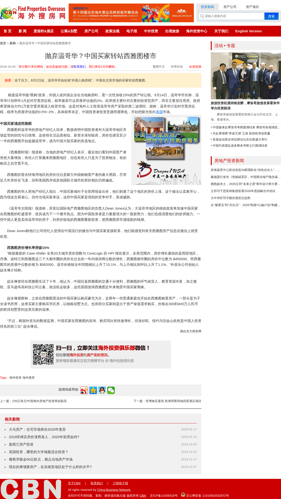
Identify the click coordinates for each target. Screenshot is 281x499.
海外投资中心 (196, 31)
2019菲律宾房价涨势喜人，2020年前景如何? (44, 437)
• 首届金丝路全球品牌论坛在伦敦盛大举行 (239, 139)
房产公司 (230, 7)
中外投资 (151, 31)
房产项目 (252, 7)
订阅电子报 (120, 483)
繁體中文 (159, 66)
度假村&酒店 (43, 31)
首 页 (7, 31)
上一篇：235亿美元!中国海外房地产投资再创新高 (33, 401)
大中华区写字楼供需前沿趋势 (230, 198)
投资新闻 (207, 7)
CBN (143, 495)
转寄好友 (177, 66)
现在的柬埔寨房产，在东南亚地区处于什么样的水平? (50, 467)
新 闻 (22, 31)
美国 (159, 112)
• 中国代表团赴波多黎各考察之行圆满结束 (239, 145)
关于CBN (74, 483)
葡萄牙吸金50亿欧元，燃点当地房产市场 (41, 459)
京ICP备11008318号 (164, 495)
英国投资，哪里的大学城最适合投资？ (39, 452)
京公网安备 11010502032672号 (205, 494)
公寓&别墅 (69, 31)
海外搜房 (28, 377)
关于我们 (221, 31)
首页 (3, 43)
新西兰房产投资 (21, 444)
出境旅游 (172, 31)
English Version (248, 31)
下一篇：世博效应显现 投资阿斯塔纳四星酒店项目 (167, 401)
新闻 (13, 43)
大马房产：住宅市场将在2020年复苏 (37, 429)
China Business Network (113, 490)
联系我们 (80, 66)
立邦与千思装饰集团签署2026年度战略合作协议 (243, 191)
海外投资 (15, 377)
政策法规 (112, 31)
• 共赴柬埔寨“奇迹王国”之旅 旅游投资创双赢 (240, 133)
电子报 (131, 31)
